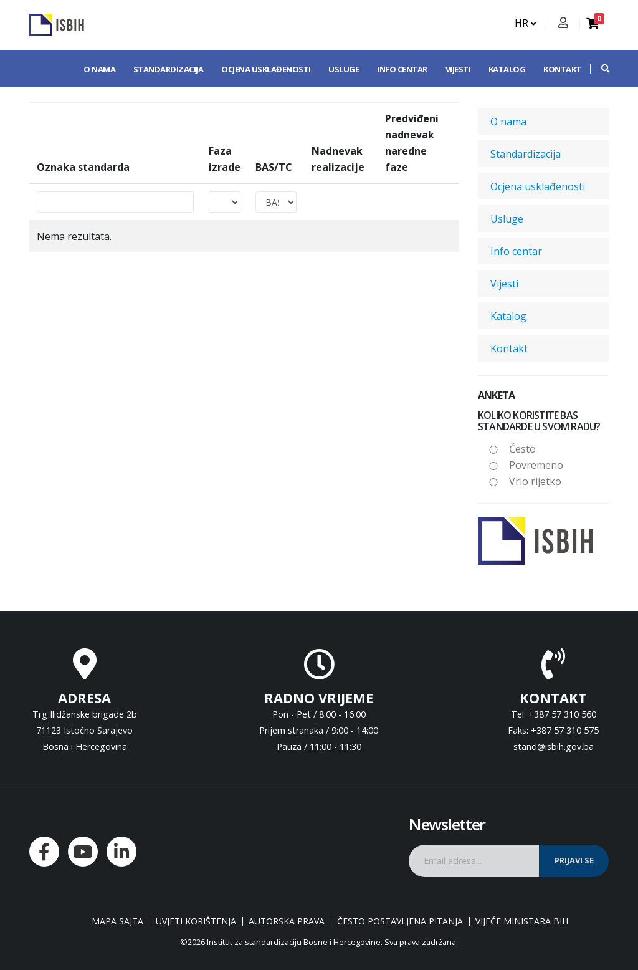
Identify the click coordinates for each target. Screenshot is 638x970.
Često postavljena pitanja (400, 921)
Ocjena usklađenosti (266, 69)
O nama (99, 69)
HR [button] (525, 23)
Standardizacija (168, 69)
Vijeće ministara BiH (521, 921)
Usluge (343, 69)
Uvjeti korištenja (196, 921)
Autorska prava (287, 921)
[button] (599, 68)
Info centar (402, 69)
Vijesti (458, 69)
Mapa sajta (117, 921)
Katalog (507, 69)
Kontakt (562, 69)
